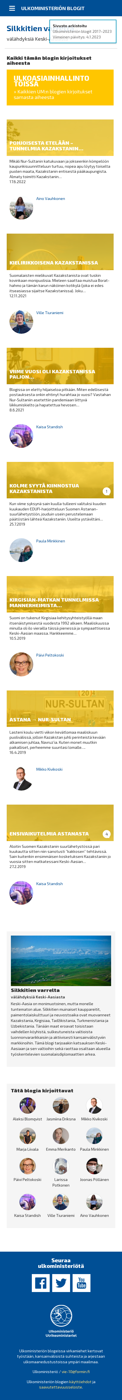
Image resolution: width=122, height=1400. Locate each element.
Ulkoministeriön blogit (53, 8)
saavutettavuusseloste (60, 1387)
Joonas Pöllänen (94, 1179)
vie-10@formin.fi (76, 1371)
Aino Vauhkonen (50, 198)
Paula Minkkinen (50, 540)
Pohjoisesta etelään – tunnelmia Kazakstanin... (46, 145)
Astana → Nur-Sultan (40, 719)
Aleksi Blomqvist (27, 1118)
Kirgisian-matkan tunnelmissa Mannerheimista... (54, 602)
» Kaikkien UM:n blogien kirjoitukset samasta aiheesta (53, 94)
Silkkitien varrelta (40, 28)
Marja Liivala (27, 1149)
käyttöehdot (80, 1381)
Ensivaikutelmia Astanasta (49, 833)
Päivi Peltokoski (50, 655)
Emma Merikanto (61, 1149)
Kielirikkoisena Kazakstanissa (53, 262)
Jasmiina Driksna (61, 1118)
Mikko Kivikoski (49, 769)
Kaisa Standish (49, 426)
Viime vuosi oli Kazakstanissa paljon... (52, 374)
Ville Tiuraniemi (49, 312)
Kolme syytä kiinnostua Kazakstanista (44, 488)
